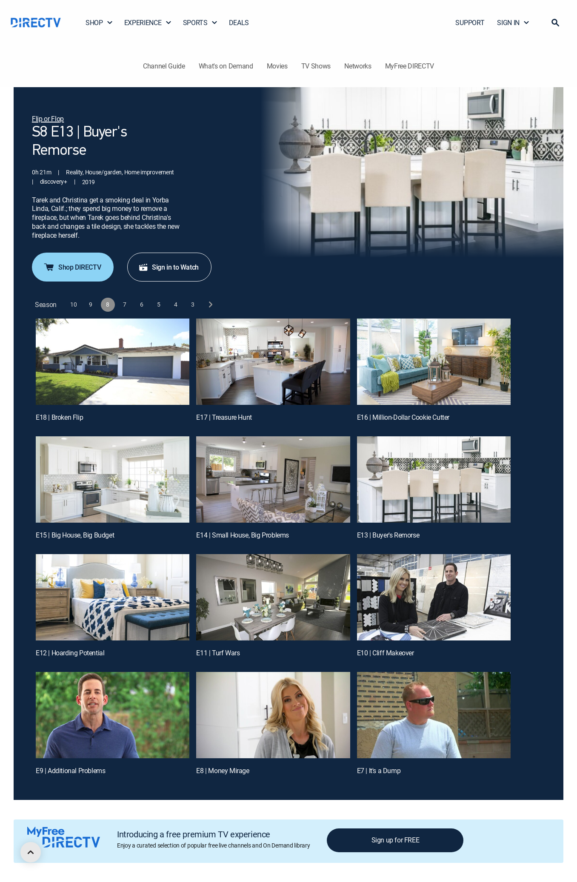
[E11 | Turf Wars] (273, 597)
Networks (357, 66)
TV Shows (316, 66)
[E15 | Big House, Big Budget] (112, 479)
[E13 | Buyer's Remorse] (434, 479)
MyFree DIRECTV (409, 66)
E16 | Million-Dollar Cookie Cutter (403, 417)
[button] (555, 22)
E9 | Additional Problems (70, 770)
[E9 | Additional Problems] (112, 715)
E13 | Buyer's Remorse (388, 535)
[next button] (210, 305)
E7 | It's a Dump (379, 770)
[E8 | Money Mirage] (273, 715)
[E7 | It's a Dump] (434, 715)
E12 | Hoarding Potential (70, 652)
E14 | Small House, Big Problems (242, 535)
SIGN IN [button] (513, 22)
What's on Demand (226, 66)
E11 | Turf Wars (218, 652)
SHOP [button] (99, 22)
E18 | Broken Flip (59, 417)
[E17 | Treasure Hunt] (273, 362)
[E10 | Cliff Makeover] (434, 597)
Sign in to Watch (168, 267)
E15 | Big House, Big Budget (75, 535)
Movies (277, 66)
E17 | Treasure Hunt (223, 417)
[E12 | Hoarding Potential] (112, 597)
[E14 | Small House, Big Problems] (273, 479)
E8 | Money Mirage (222, 770)
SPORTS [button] (200, 22)
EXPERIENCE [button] (148, 22)
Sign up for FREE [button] (395, 840)
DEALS (239, 22)
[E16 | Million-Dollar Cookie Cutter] (434, 362)
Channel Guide (164, 66)
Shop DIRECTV (72, 267)
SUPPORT (469, 22)
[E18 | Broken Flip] (112, 362)
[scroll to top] (30, 852)
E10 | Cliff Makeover (385, 652)
